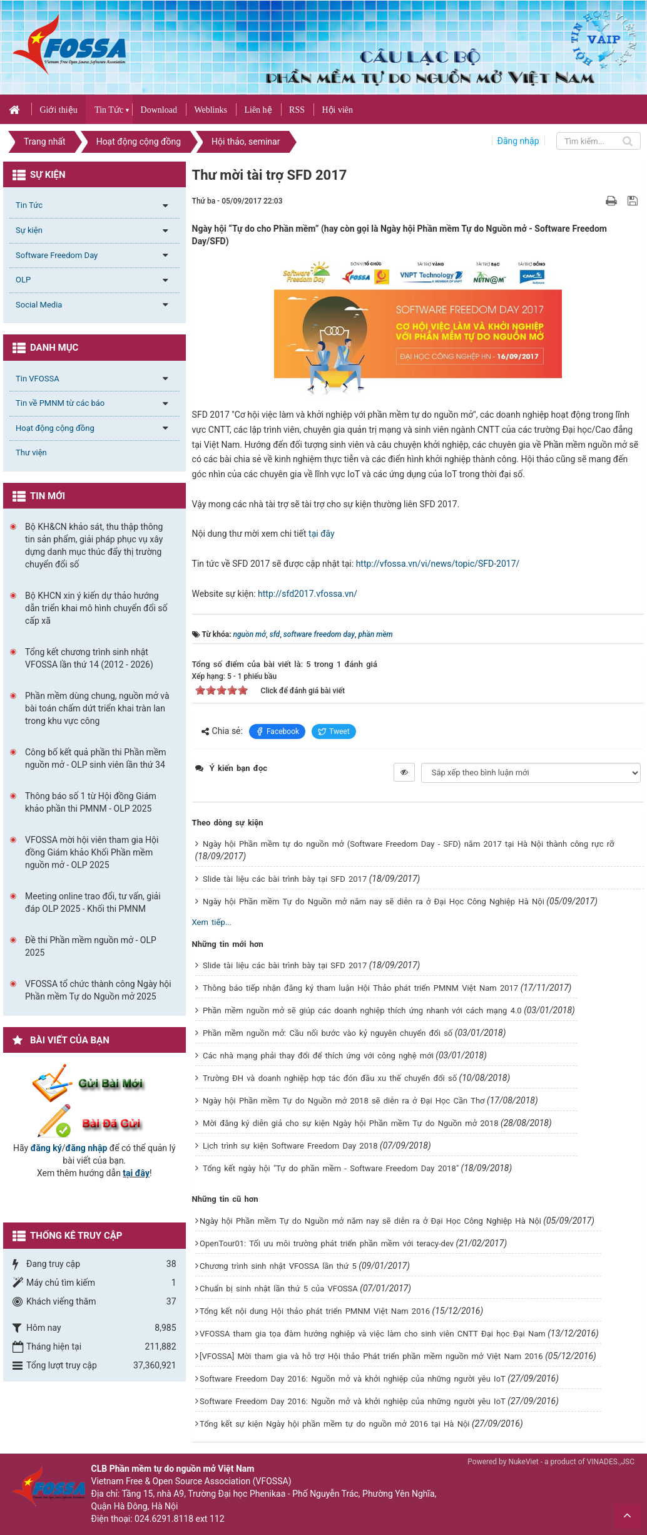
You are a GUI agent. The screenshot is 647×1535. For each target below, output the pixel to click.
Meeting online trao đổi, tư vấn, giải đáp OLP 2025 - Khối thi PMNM (93, 902)
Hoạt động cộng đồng (55, 428)
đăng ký (46, 1148)
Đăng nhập (518, 141)
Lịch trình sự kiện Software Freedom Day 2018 (290, 1145)
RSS (297, 110)
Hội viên (337, 110)
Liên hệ (258, 110)
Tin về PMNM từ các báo (60, 403)
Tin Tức (108, 110)
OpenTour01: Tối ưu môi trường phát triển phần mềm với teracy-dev (327, 1243)
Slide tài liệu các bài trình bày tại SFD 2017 (285, 879)
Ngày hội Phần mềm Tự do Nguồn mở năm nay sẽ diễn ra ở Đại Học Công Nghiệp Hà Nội (373, 901)
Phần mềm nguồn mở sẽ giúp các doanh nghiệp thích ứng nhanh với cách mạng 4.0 (362, 1010)
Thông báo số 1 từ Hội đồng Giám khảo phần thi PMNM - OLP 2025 (90, 802)
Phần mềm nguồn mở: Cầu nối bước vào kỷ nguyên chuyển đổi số (327, 1033)
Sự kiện (29, 230)
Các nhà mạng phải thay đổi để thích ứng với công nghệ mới (318, 1055)
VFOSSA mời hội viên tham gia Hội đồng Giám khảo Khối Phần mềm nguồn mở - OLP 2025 (91, 852)
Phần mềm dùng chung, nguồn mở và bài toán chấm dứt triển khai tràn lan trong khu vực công (97, 708)
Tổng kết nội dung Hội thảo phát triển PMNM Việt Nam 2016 (315, 1311)
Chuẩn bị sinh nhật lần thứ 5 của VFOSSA (279, 1288)
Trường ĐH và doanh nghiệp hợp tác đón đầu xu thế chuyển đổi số (330, 1078)
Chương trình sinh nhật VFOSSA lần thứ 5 (278, 1266)
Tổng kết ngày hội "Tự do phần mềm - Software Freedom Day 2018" (331, 1168)
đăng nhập (87, 1148)
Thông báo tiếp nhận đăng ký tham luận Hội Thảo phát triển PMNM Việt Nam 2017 (360, 988)
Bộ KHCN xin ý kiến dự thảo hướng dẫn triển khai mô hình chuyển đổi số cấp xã (96, 608)
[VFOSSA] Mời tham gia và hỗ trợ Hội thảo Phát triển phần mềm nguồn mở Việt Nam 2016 (371, 1356)
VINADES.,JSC (610, 1461)
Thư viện (31, 452)
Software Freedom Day (57, 255)
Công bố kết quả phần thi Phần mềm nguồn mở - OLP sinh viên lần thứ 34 (95, 758)
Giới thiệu (58, 110)
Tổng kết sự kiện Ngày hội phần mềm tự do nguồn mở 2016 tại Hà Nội (334, 1424)
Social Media (39, 304)
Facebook (277, 731)
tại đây (321, 534)
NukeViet (523, 1461)
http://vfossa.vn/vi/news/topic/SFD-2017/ (438, 564)
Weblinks (210, 110)
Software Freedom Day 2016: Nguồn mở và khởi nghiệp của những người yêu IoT (353, 1378)
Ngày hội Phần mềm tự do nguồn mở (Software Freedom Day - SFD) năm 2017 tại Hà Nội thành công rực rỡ (408, 844)
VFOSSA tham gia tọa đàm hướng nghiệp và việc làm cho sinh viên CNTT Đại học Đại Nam (373, 1333)
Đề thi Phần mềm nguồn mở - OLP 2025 (90, 946)
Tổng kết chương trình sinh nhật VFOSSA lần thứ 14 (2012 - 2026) (89, 658)
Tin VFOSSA (37, 378)
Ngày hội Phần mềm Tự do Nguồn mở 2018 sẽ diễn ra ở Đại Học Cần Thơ (344, 1100)
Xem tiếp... (212, 922)
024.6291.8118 (164, 1519)
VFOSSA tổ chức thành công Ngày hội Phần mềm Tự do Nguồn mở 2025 (98, 990)
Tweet (334, 731)
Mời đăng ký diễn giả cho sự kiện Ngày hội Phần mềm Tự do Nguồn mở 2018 (350, 1123)
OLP (23, 279)
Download (159, 110)
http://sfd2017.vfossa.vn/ (307, 594)
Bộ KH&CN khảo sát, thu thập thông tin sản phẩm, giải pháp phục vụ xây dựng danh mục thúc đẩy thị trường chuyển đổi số (94, 545)
